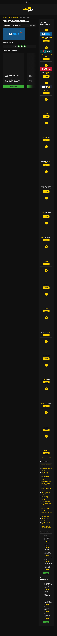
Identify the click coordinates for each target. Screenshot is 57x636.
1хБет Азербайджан (12, 17)
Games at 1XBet (45, 516)
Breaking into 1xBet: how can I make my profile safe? (46, 483)
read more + (13, 86)
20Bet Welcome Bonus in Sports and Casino (46, 488)
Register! (46, 41)
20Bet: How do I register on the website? (45, 498)
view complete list (46, 457)
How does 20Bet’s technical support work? (45, 478)
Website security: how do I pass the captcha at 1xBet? (46, 512)
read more (46, 541)
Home (4, 17)
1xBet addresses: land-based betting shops (46, 503)
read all (46, 573)
